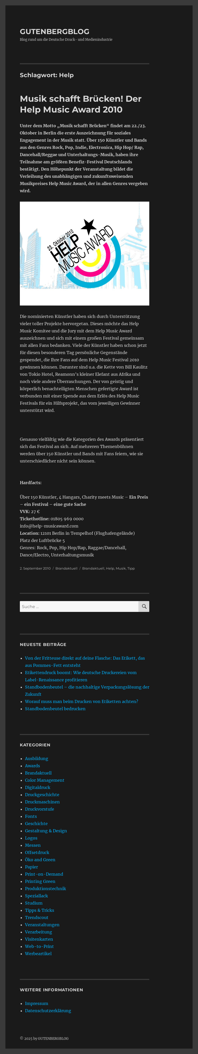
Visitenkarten (39, 939)
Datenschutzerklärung (48, 1010)
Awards (32, 765)
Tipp (131, 568)
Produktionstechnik (45, 888)
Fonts (31, 816)
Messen (33, 845)
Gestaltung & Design (46, 830)
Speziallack (36, 895)
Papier (31, 866)
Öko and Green (40, 859)
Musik (121, 568)
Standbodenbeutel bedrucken (55, 708)
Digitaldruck (37, 787)
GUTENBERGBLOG (54, 31)
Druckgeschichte (42, 794)
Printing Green (40, 881)
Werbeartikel (38, 953)
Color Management (44, 780)
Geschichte (36, 823)
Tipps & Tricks (39, 910)
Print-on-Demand (44, 874)
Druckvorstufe (39, 809)
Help (110, 568)
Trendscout (36, 917)
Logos (31, 838)
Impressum (36, 1003)
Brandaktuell (66, 568)
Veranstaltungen (42, 924)
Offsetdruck (37, 852)
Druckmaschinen (42, 801)
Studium (34, 903)
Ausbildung (36, 758)
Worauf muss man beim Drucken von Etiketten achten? (81, 701)
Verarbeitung (38, 932)
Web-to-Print (39, 946)
